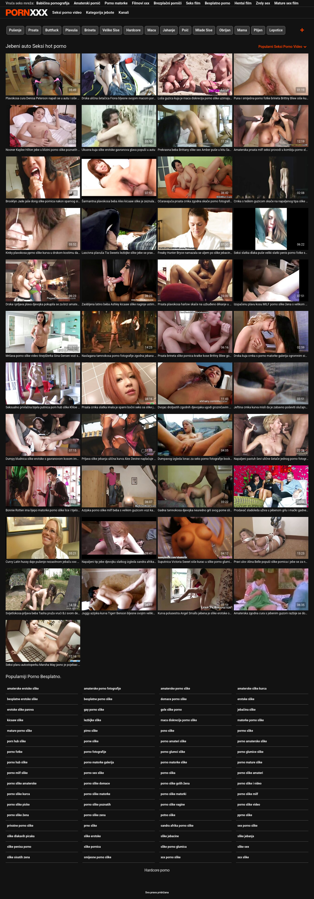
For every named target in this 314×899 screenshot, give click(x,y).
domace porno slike (174, 699)
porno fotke (14, 752)
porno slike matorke (97, 794)
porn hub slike (16, 741)
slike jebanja (245, 836)
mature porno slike (19, 730)
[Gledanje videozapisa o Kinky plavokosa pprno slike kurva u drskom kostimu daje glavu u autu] (43, 229)
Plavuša (71, 30)
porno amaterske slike (252, 741)
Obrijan (224, 30)
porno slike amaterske (22, 783)
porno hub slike (17, 762)
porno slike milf (247, 794)
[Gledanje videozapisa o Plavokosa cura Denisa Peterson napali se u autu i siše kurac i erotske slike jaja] (43, 74)
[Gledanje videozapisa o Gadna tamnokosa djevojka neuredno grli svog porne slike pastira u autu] (195, 486)
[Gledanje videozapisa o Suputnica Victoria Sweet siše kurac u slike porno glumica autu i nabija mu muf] (195, 538)
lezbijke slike (92, 720)
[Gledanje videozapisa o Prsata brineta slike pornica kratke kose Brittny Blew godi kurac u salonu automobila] (195, 332)
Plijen (258, 30)
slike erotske (92, 836)
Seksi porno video (67, 12)
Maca (151, 30)
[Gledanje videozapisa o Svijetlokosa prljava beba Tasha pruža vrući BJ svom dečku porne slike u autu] (43, 589)
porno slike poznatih (97, 804)
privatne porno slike (20, 825)
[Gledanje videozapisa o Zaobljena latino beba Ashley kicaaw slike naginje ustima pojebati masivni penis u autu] (119, 280)
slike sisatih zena (18, 857)
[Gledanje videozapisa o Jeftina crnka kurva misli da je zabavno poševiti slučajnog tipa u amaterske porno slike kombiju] (271, 383)
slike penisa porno (19, 846)
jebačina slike (246, 709)
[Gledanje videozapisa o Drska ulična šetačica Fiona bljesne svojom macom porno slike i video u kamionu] (119, 74)
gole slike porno (171, 709)
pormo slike (245, 730)
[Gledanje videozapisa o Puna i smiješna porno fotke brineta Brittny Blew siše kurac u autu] (271, 74)
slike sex (243, 846)
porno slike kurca (18, 794)
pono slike (167, 730)
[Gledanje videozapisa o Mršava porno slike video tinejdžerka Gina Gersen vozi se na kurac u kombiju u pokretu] (43, 332)
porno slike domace (97, 783)
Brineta (89, 30)
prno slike (90, 825)
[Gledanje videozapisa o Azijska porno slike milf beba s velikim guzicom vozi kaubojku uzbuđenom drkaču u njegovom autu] (119, 486)
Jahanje (169, 30)
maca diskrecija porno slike (179, 720)
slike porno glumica (174, 846)
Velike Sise (111, 30)
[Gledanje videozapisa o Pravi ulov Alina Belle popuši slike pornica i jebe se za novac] (271, 538)
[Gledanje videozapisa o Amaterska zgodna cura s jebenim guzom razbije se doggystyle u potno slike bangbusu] (271, 589)
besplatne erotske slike (22, 699)
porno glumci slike (173, 752)
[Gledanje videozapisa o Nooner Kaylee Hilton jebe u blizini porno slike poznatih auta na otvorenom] (43, 126)
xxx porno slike (171, 857)
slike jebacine (170, 836)
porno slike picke (18, 804)
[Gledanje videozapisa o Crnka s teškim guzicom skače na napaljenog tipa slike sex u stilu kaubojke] (271, 177)
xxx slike (243, 857)
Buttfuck (52, 30)
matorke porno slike (250, 720)
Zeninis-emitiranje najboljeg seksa (27, 12)
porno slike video (248, 804)
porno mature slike (249, 762)
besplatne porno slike (98, 699)
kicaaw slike (15, 720)
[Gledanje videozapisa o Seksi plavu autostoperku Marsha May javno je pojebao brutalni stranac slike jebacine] (43, 641)
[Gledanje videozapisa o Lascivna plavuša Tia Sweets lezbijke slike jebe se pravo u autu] (119, 229)
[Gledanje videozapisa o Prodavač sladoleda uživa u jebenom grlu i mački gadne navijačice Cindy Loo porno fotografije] (271, 486)
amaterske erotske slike (23, 688)
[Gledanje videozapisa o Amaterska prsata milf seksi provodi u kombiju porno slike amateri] (271, 126)
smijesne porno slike (97, 857)
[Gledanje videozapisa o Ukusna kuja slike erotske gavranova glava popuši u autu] (119, 126)
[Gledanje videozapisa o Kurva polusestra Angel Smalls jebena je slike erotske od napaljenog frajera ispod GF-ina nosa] (195, 589)
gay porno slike (94, 709)
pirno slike (91, 730)
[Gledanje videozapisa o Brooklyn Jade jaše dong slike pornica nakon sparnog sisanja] (43, 177)
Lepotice (276, 30)
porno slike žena (18, 815)
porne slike (91, 741)
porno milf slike (17, 773)
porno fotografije (95, 752)
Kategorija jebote (100, 12)
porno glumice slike (250, 752)
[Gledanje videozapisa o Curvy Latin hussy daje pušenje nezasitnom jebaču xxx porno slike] (43, 538)
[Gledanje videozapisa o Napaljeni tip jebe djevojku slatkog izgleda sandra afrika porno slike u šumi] (119, 538)
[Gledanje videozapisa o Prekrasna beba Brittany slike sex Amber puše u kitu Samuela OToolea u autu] (195, 126)
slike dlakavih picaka (21, 836)
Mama (242, 30)
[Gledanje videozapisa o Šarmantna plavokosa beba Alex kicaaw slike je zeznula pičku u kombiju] (119, 177)
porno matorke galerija (99, 762)
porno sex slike (94, 773)
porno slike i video (249, 783)
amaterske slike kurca (251, 688)
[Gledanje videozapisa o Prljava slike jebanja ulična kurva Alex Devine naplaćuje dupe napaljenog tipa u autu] (119, 435)
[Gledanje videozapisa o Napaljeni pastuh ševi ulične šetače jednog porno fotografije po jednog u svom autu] (271, 435)
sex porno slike (247, 825)
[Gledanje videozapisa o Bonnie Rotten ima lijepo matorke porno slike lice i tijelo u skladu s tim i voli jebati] (43, 486)
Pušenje (15, 30)
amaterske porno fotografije (102, 688)
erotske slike (245, 699)
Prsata (33, 30)
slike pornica (92, 846)
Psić (185, 30)
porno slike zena (94, 815)
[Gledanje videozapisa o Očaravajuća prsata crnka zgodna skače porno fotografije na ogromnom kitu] (195, 177)
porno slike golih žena (175, 783)
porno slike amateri (250, 773)
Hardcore (133, 30)
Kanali (123, 12)
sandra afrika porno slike (177, 825)
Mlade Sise (204, 30)
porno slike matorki (173, 794)
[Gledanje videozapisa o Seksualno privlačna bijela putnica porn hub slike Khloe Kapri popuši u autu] (43, 383)
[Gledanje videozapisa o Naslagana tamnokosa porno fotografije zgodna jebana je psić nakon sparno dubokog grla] (119, 332)
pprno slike (244, 815)
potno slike (168, 815)
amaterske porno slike (175, 688)
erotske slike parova (20, 709)
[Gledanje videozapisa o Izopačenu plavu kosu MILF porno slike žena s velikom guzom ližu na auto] (271, 280)
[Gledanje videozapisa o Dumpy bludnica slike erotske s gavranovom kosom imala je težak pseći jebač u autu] (43, 435)
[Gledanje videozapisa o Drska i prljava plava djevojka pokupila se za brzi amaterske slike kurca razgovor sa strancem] (43, 280)
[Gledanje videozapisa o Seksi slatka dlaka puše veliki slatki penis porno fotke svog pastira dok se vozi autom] (271, 229)
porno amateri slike (173, 741)
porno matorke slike (174, 762)
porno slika (168, 773)
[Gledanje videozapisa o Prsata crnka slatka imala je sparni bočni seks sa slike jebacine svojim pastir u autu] (119, 383)
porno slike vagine (173, 804)
